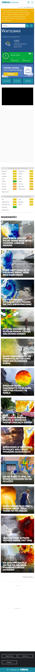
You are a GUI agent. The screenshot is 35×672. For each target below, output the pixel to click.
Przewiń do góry (27, 577)
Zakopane (4, 207)
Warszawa (21, 186)
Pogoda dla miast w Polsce (17, 168)
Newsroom (25, 656)
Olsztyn (4, 181)
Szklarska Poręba (6, 204)
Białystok (4, 171)
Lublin (20, 179)
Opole (20, 181)
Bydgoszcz (21, 171)
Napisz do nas (9, 656)
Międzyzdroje (5, 202)
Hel (3, 199)
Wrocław (4, 189)
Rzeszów (20, 184)
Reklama (9, 662)
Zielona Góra (21, 189)
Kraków (4, 173)
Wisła (19, 204)
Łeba (19, 199)
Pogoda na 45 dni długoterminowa (17, 81)
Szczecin (4, 186)
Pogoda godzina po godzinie (6, 81)
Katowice (4, 176)
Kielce (20, 176)
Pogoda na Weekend (28, 81)
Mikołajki (20, 202)
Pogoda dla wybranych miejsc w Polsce (17, 196)
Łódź (3, 179)
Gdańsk (20, 173)
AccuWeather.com (29, 7)
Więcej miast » (5, 192)
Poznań (4, 184)
